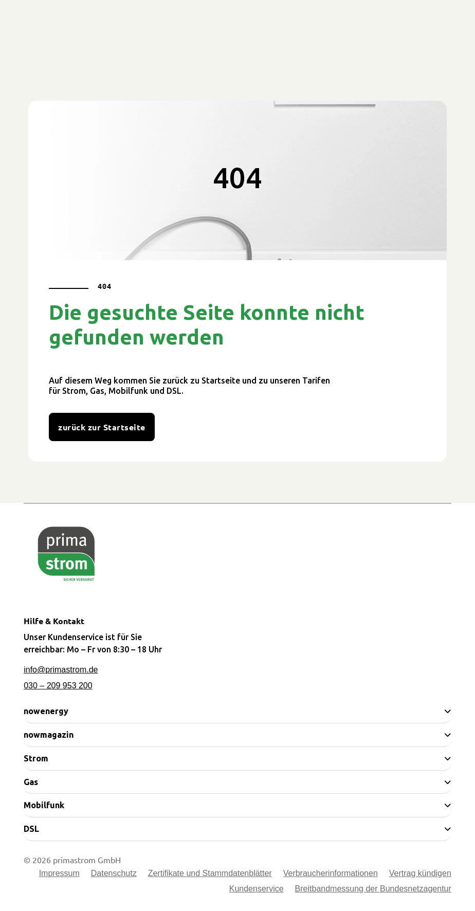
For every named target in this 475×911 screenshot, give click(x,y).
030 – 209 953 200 (58, 685)
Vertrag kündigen (420, 874)
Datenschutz (114, 874)
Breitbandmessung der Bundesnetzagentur (373, 889)
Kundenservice (256, 889)
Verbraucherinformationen (330, 874)
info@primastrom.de (61, 669)
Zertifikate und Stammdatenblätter (210, 874)
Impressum (59, 874)
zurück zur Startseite (101, 427)
